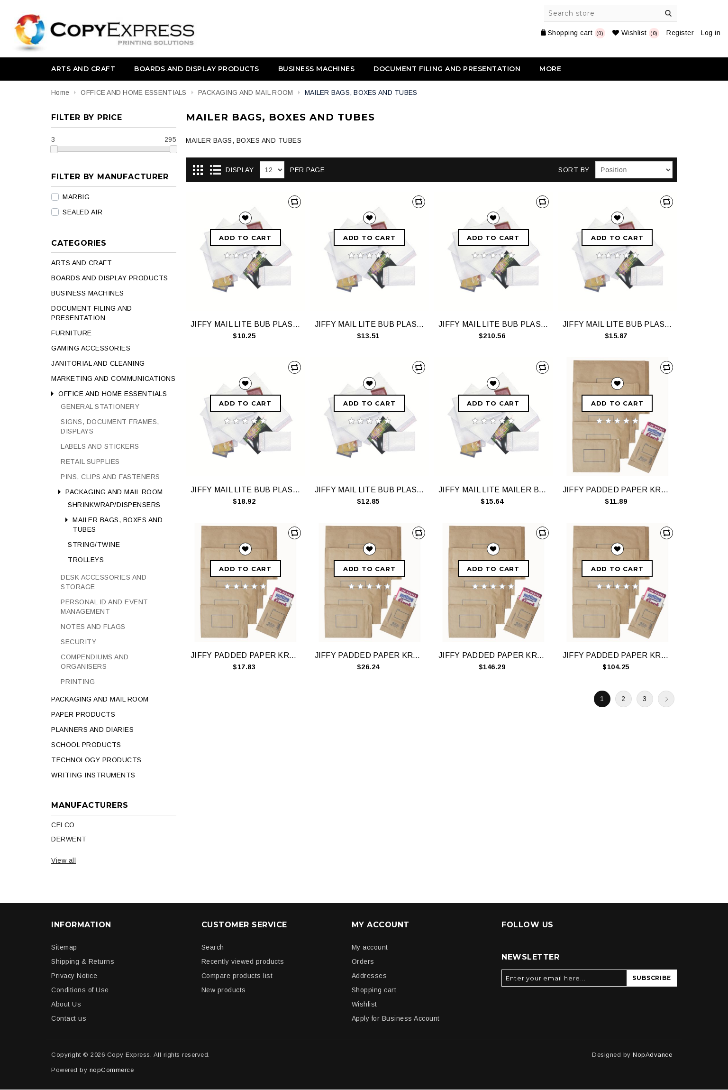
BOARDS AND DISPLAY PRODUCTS (196, 69)
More (550, 69)
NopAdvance (652, 1054)
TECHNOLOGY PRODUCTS (96, 760)
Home (60, 92)
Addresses (369, 975)
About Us (66, 1004)
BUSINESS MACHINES (316, 69)
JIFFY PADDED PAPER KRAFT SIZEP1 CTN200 (493, 655)
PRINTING (78, 681)
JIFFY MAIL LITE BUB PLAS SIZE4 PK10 (617, 324)
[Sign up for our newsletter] (564, 978)
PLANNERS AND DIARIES (92, 729)
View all (63, 860)
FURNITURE (71, 333)
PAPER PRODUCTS (83, 714)
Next (666, 699)
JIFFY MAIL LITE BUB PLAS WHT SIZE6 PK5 (369, 490)
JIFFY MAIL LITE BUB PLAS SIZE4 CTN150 (493, 324)
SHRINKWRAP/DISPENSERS (114, 504)
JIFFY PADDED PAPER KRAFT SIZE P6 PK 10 (369, 655)
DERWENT (69, 839)
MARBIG (76, 197)
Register (680, 33)
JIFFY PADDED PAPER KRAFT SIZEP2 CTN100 (617, 655)
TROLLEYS (86, 559)
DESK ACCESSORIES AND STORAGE (103, 582)
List (215, 170)
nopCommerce (112, 1069)
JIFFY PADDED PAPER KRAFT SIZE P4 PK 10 (245, 655)
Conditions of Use (80, 990)
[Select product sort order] (634, 169)
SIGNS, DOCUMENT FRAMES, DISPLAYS (110, 426)
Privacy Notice (74, 975)
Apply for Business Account (396, 1018)
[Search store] (611, 13)
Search (668, 13)
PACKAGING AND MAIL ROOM (114, 492)
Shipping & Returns (82, 961)
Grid (197, 170)
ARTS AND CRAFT (83, 69)
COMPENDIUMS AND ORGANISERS (95, 661)
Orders (363, 961)
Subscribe (651, 977)
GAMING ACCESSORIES (90, 348)
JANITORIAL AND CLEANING (98, 363)
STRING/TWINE (94, 544)
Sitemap (64, 947)
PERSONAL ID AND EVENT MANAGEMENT (104, 606)
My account (370, 947)
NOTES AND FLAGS (93, 626)
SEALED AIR (82, 212)
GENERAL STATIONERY (100, 406)
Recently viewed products (242, 961)
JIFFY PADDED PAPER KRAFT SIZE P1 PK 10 (617, 490)
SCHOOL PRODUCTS (86, 744)
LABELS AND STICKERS (100, 446)
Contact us (68, 1018)
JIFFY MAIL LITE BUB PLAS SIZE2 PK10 (369, 324)
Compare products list (237, 975)
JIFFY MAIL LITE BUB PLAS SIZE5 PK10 (245, 490)
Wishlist (364, 1004)
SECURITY (78, 642)
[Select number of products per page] (272, 169)
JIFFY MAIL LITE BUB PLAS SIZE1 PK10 (245, 324)
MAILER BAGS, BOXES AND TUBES (118, 524)
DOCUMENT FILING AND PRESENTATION (446, 69)
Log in (710, 33)
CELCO (63, 825)
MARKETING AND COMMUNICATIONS (113, 378)
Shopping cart (374, 990)
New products (223, 990)
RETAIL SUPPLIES (90, 461)
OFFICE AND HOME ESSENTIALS (112, 393)
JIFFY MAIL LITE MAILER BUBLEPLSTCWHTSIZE (493, 490)
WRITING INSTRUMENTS (93, 775)
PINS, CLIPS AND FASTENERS (110, 476)
